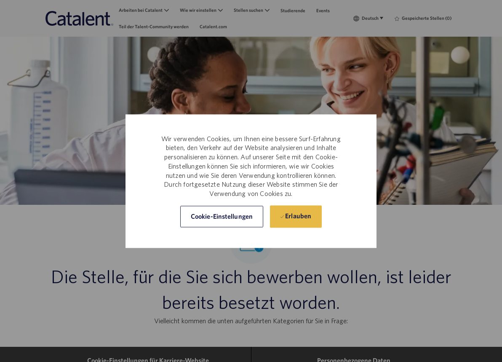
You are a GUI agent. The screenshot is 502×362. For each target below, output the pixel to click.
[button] (221, 216)
